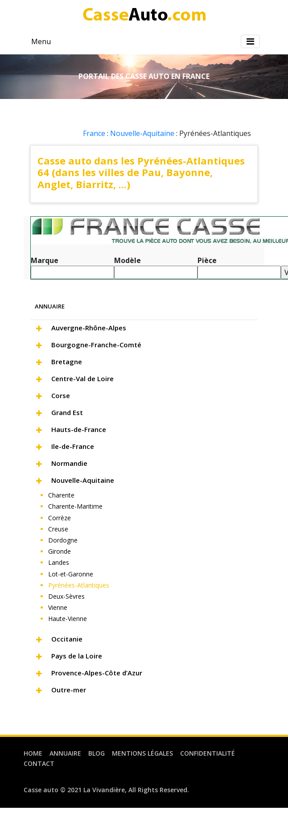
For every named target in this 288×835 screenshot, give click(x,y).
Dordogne (63, 540)
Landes (58, 562)
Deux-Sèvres (66, 596)
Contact (39, 763)
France (94, 133)
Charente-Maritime (75, 506)
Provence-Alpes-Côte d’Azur (96, 672)
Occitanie (66, 638)
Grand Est (67, 412)
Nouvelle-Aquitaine (142, 133)
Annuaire (65, 753)
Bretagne (66, 361)
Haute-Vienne (67, 618)
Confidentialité (207, 753)
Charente (61, 495)
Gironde (59, 551)
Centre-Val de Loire (82, 378)
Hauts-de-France (78, 429)
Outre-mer (68, 689)
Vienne (57, 607)
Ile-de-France (72, 446)
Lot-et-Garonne (70, 574)
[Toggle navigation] (250, 41)
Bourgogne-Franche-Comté (96, 344)
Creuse (58, 529)
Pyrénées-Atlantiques (78, 585)
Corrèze (59, 518)
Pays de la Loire (76, 655)
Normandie (69, 463)
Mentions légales (142, 753)
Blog (96, 753)
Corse (60, 395)
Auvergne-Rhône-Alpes (88, 327)
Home (33, 753)
